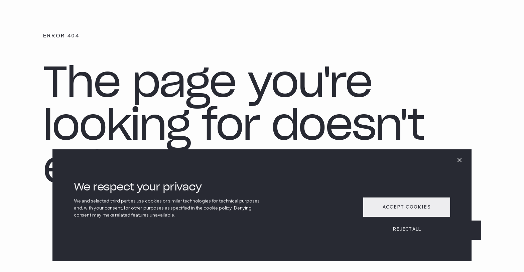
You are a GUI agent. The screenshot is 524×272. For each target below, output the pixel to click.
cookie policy (218, 208)
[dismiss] (459, 160)
